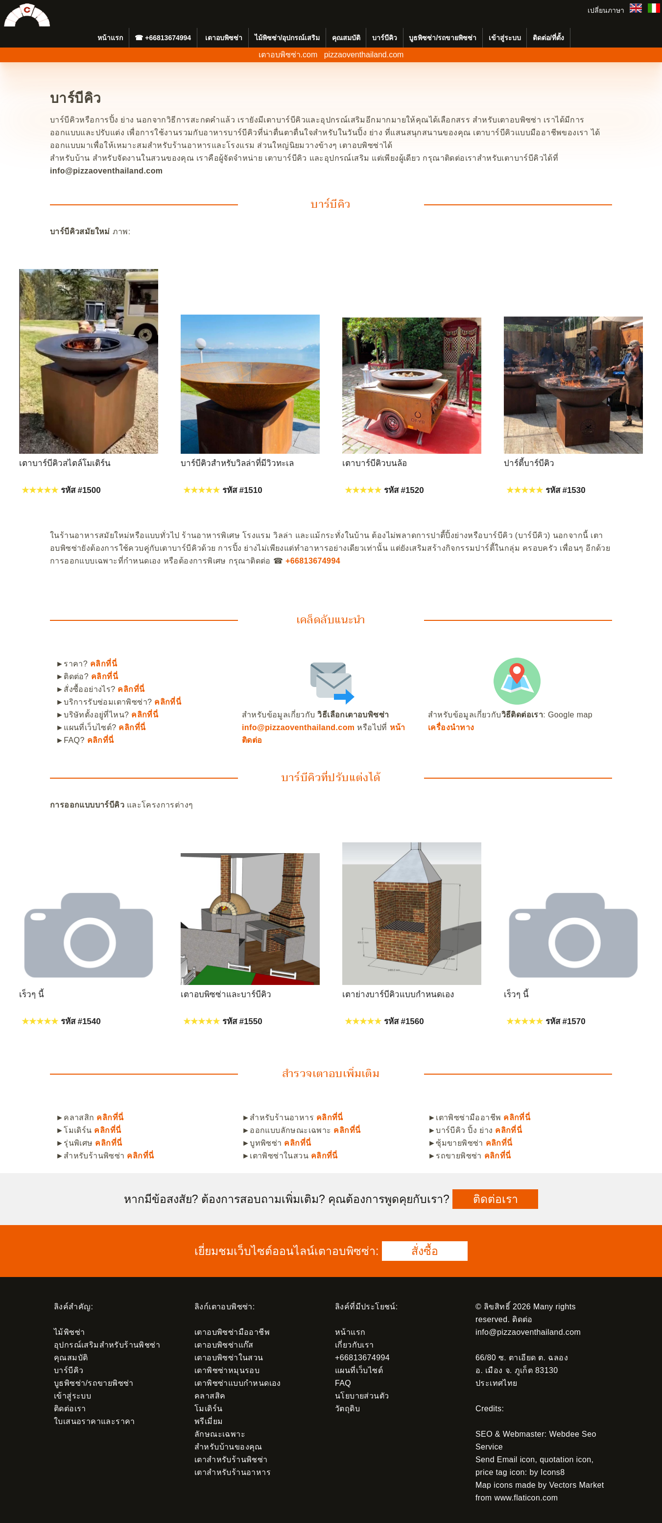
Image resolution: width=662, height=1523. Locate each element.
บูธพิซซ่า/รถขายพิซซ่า (442, 38)
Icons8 (553, 1472)
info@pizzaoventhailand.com (298, 727)
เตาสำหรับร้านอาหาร (232, 1472)
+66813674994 (168, 38)
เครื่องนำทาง (451, 727)
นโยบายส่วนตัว (362, 1396)
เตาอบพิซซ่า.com (288, 54)
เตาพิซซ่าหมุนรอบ (227, 1370)
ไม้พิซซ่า (69, 1332)
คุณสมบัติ (346, 38)
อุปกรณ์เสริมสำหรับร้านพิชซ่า (107, 1345)
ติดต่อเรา (495, 1199)
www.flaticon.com (526, 1498)
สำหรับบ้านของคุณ (228, 1447)
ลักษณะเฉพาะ (219, 1434)
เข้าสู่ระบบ (505, 38)
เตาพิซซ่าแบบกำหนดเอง (237, 1383)
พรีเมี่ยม (208, 1421)
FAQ (343, 1383)
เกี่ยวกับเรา (354, 1345)
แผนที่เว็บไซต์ (359, 1370)
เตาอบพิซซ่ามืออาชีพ (232, 1332)
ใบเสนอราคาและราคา (94, 1421)
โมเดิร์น (208, 1408)
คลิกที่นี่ (103, 664)
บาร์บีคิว (384, 38)
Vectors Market (576, 1485)
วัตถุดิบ (347, 1408)
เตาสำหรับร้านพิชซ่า (231, 1459)
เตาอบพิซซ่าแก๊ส (224, 1345)
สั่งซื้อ (424, 1251)
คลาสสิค (209, 1396)
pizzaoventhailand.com (364, 54)
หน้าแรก (350, 1332)
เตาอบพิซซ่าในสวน (228, 1357)
